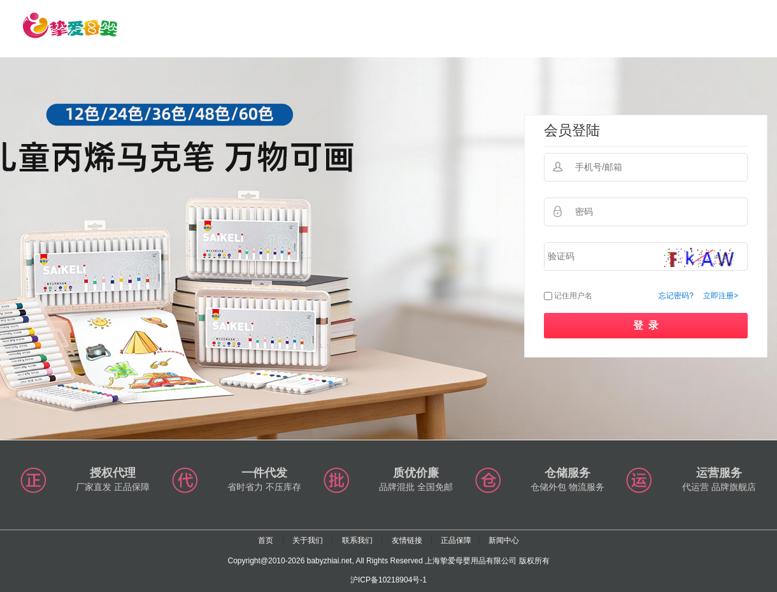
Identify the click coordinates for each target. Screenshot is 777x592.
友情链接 (407, 540)
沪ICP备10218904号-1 (388, 579)
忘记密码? (676, 295)
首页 (265, 540)
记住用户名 (573, 295)
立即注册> (720, 295)
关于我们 (307, 540)
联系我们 (357, 540)
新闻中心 (503, 540)
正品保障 (456, 540)
